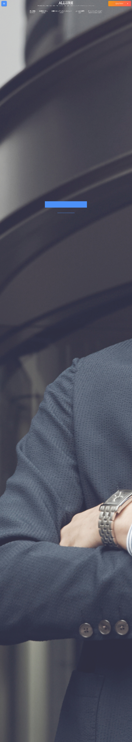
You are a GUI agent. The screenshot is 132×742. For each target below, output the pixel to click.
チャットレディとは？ (95, 11)
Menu (5, 2)
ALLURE (66, 3)
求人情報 (32, 11)
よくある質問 (80, 11)
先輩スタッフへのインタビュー (62, 11)
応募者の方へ (43, 11)
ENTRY (120, 4)
